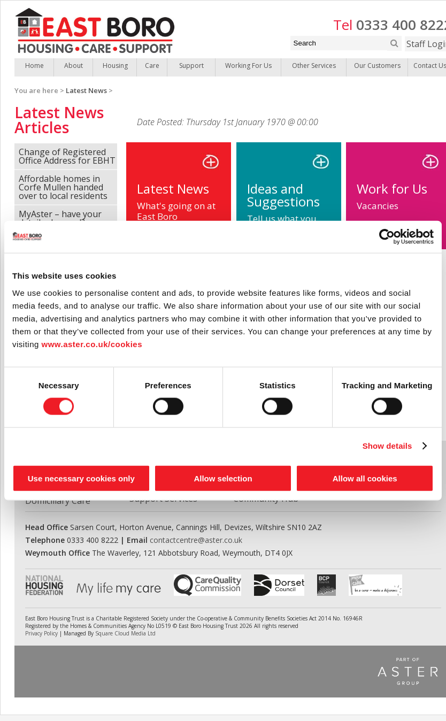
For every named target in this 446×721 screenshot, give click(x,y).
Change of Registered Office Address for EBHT (67, 156)
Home (34, 65)
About (73, 65)
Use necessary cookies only (81, 477)
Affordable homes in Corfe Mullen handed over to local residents (63, 187)
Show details (387, 445)
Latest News (86, 90)
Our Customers (377, 65)
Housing (115, 65)
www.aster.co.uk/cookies (92, 343)
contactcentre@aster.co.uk (196, 540)
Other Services (314, 65)
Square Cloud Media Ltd (125, 633)
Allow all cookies (365, 477)
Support (191, 65)
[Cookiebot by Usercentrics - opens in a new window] (387, 237)
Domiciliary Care (57, 501)
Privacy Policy (41, 633)
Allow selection (223, 477)
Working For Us (248, 65)
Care (152, 65)
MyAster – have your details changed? (60, 218)
